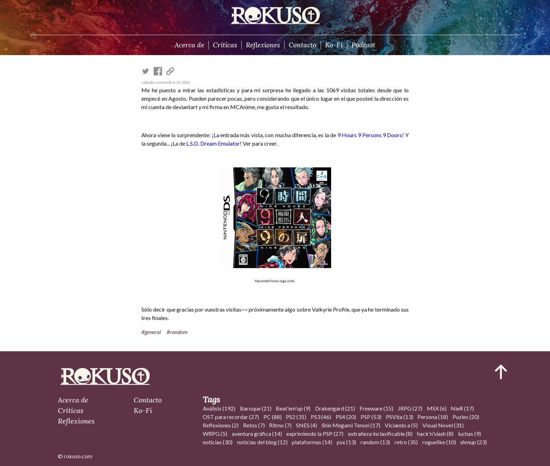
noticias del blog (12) (262, 442)
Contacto (302, 45)
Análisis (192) (219, 408)
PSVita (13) (399, 416)
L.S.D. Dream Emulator (213, 143)
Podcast (363, 45)
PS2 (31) (296, 416)
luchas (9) (469, 433)
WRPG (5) (215, 433)
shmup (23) (473, 442)
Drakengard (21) (335, 408)
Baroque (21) (255, 408)
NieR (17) (462, 408)
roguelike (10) (439, 442)
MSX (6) (437, 408)
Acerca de (189, 45)
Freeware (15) (376, 408)
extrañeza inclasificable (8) (380, 433)
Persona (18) (432, 416)
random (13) (375, 442)
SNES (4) (306, 425)
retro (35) (406, 442)
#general (151, 331)
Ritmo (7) (280, 425)
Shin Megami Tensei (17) (351, 425)
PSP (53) (371, 416)
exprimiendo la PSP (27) (314, 433)
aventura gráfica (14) (257, 433)
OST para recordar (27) (231, 416)
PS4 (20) (346, 416)
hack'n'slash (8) (435, 433)
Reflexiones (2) (221, 425)
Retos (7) (254, 425)
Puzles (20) (465, 416)
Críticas (225, 45)
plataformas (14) (312, 442)
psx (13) (346, 442)
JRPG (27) (410, 408)
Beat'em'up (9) (293, 408)
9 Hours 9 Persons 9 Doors (369, 135)
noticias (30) (218, 442)
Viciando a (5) (401, 425)
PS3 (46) (321, 416)
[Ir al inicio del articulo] (501, 372)
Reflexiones (263, 45)
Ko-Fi (334, 45)
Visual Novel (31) (443, 425)
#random (177, 331)
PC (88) (272, 416)
